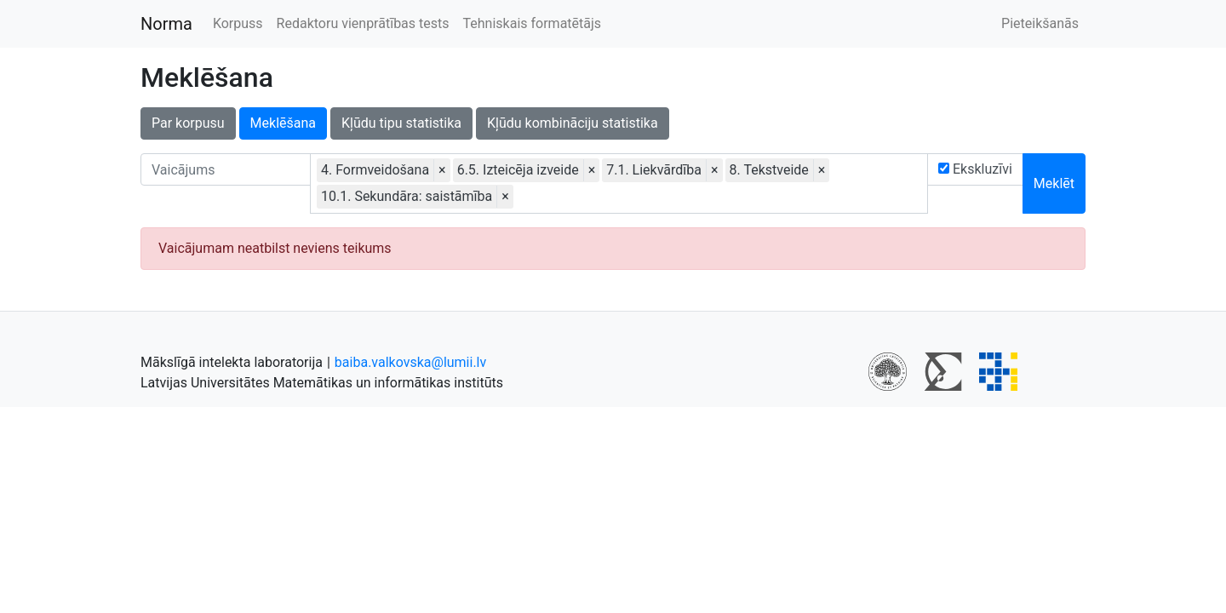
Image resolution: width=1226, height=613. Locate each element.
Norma (166, 24)
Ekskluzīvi (975, 169)
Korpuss (238, 23)
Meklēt (1054, 183)
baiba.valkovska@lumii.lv (410, 362)
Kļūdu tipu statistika (401, 123)
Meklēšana (283, 123)
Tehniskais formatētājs (532, 23)
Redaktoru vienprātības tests (363, 23)
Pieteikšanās (1040, 23)
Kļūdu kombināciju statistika (572, 123)
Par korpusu (188, 123)
